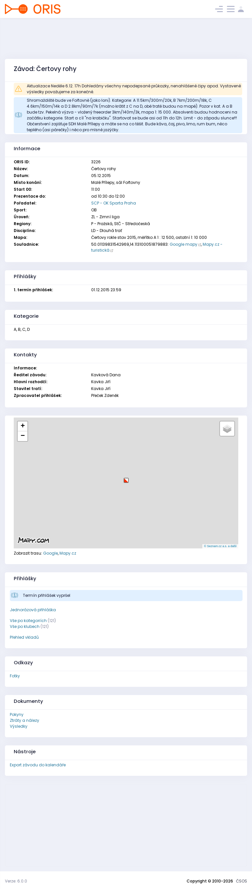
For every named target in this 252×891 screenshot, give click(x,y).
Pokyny (17, 714)
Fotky (15, 676)
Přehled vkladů (24, 637)
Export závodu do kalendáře (38, 765)
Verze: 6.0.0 (16, 881)
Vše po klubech (25, 626)
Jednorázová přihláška (33, 610)
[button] (126, 478)
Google (50, 553)
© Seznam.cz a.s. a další (220, 546)
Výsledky (18, 726)
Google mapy (183, 244)
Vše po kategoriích (28, 620)
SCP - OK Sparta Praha (113, 203)
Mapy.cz (67, 553)
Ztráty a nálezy (24, 720)
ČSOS (241, 881)
